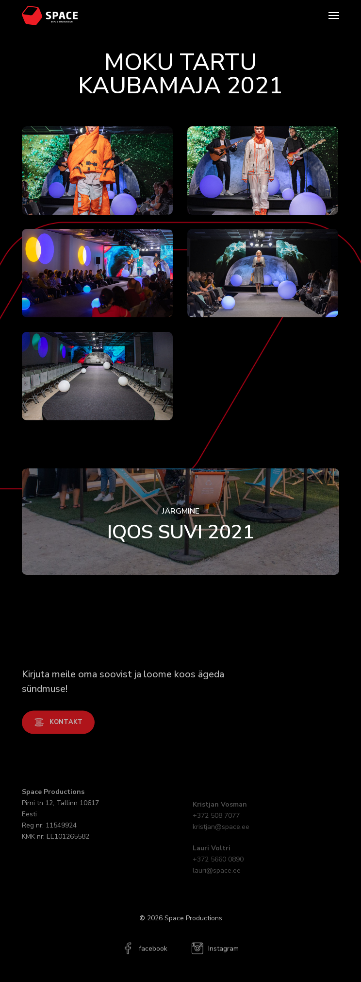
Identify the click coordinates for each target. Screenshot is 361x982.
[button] (333, 15)
